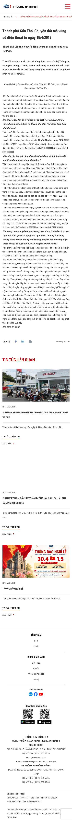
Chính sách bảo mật (15, 793)
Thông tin (15, 436)
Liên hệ (36, 680)
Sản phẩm (36, 635)
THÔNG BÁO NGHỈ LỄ (13, 588)
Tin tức (5, 436)
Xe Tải (36, 646)
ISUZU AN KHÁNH (36, 657)
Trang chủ (7, 17)
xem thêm (8, 443)
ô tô (36, 641)
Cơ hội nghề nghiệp (36, 674)
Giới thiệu (36, 663)
